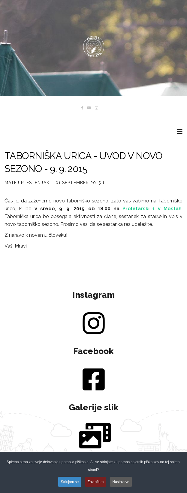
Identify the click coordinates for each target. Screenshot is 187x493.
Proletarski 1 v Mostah (152, 208)
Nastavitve (121, 482)
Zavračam (96, 482)
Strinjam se (70, 482)
